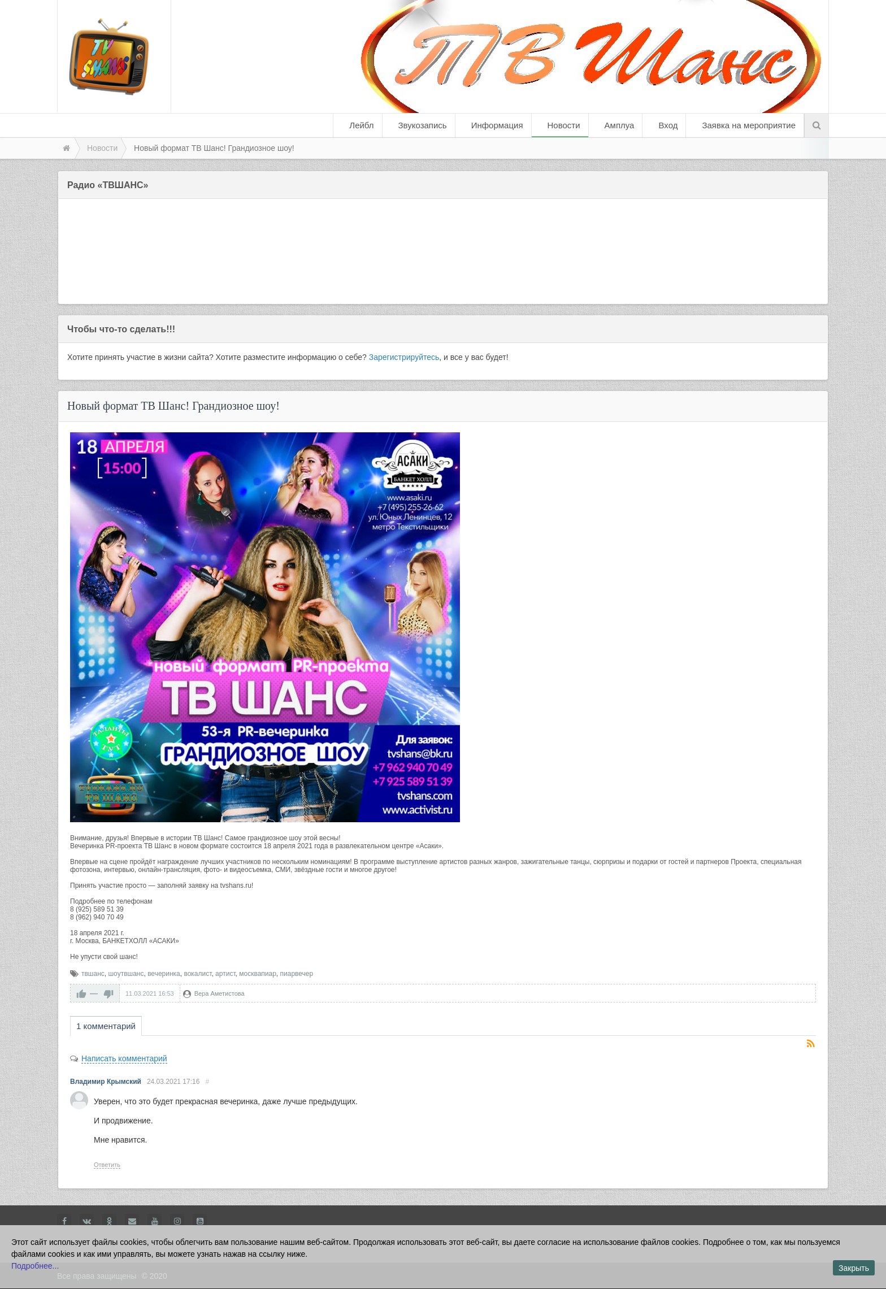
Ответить (107, 1164)
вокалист (197, 974)
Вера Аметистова (219, 993)
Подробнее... (35, 1265)
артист (225, 974)
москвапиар (257, 974)
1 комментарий (106, 1026)
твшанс (93, 974)
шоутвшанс (126, 974)
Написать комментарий (124, 1058)
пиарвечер (297, 974)
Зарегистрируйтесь (404, 357)
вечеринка (163, 974)
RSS (811, 1044)
